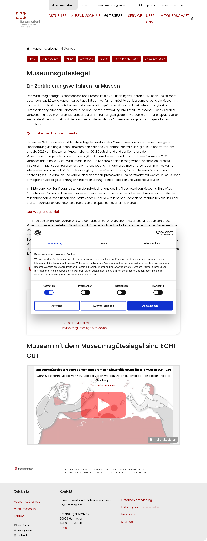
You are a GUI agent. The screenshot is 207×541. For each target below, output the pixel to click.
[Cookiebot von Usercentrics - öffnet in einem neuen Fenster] (158, 232)
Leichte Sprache (146, 5)
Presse (165, 5)
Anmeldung (86, 58)
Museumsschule (25, 509)
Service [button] (135, 15)
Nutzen (70, 58)
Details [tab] (103, 243)
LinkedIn (21, 535)
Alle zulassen (150, 305)
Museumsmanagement (112, 5)
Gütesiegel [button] (114, 15)
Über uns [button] (150, 18)
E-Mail (64, 528)
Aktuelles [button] (57, 15)
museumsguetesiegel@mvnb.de (84, 328)
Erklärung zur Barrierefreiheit (140, 507)
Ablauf (32, 58)
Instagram (23, 530)
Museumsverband (63, 5)
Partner (104, 58)
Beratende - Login (155, 58)
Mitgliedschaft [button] (174, 15)
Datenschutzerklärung (136, 500)
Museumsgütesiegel (27, 502)
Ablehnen (56, 305)
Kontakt (178, 5)
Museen (86, 5)
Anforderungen (50, 58)
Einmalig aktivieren (163, 440)
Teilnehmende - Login (126, 58)
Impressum (129, 514)
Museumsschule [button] (85, 15)
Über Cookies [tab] (152, 243)
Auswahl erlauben (103, 305)
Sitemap (127, 522)
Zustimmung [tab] (55, 243)
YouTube (21, 525)
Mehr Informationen (103, 385)
